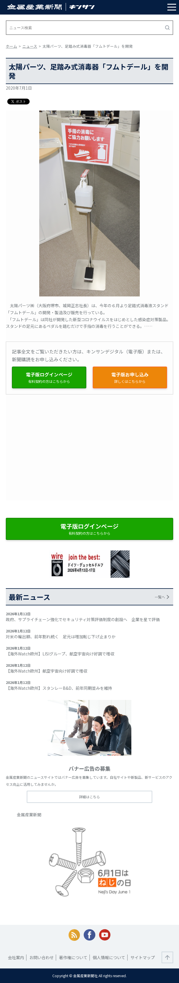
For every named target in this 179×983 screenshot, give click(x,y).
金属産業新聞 (29, 814)
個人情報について (109, 957)
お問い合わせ (41, 957)
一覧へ (160, 596)
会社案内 (16, 957)
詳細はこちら (89, 796)
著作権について (73, 957)
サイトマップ (142, 957)
